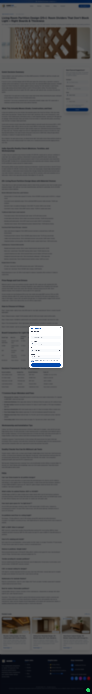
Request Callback (46, 365)
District (33, 354)
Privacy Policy (34, 361)
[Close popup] (60, 327)
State (32, 347)
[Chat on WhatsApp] (88, 690)
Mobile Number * (35, 341)
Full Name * (34, 335)
